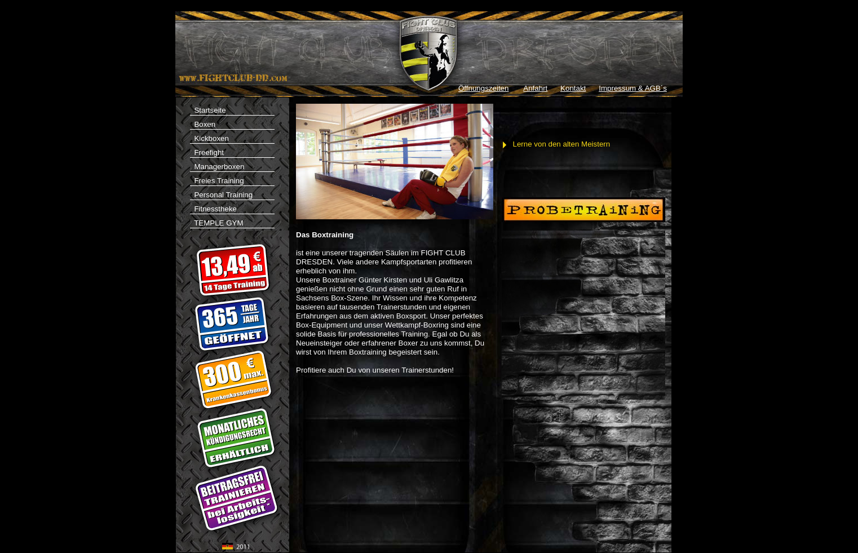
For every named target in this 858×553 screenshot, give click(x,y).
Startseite (232, 111)
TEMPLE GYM (232, 223)
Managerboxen (217, 166)
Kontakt (573, 88)
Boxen (202, 124)
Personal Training (221, 195)
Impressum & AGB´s (633, 88)
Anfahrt (535, 88)
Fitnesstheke (213, 209)
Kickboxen (209, 138)
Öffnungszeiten (483, 88)
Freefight (207, 152)
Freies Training (217, 180)
